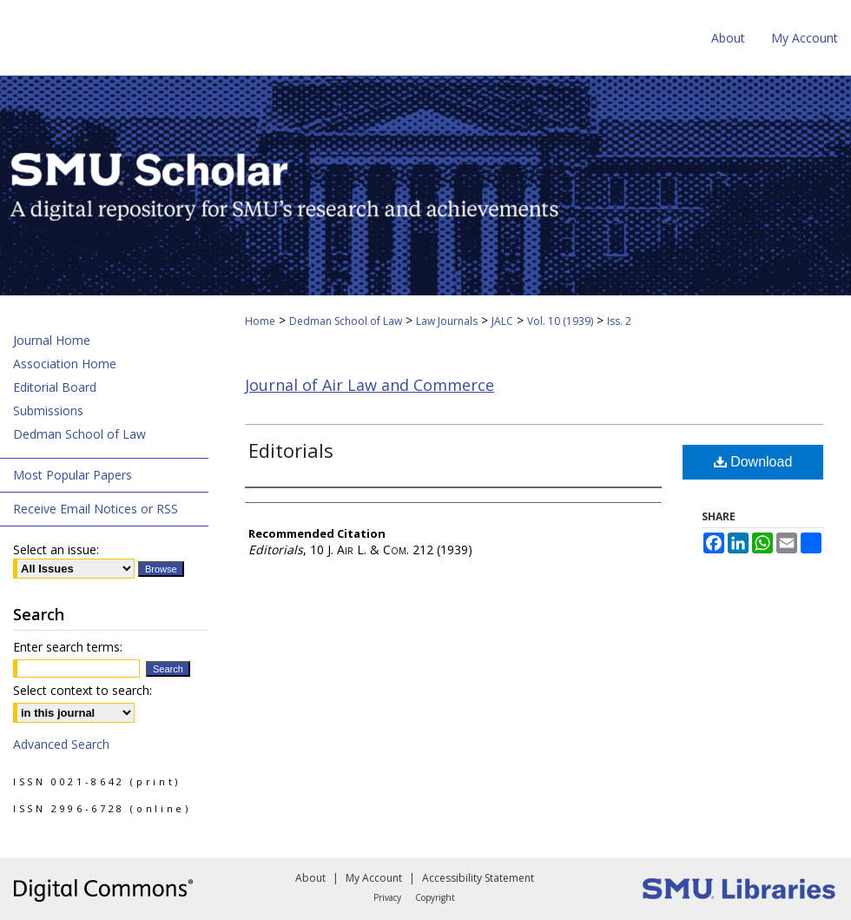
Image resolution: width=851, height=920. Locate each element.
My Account (374, 877)
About (310, 877)
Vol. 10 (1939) (560, 321)
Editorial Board (54, 387)
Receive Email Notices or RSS (95, 508)
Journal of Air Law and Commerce (369, 384)
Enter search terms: (67, 647)
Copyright (435, 897)
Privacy (387, 897)
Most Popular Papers (72, 475)
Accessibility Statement (478, 877)
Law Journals (447, 321)
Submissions (48, 410)
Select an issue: (56, 549)
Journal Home (51, 340)
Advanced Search (61, 744)
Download (753, 461)
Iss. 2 (619, 321)
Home (260, 321)
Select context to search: (82, 690)
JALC (502, 321)
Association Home (64, 363)
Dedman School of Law (345, 321)
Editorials (290, 450)
